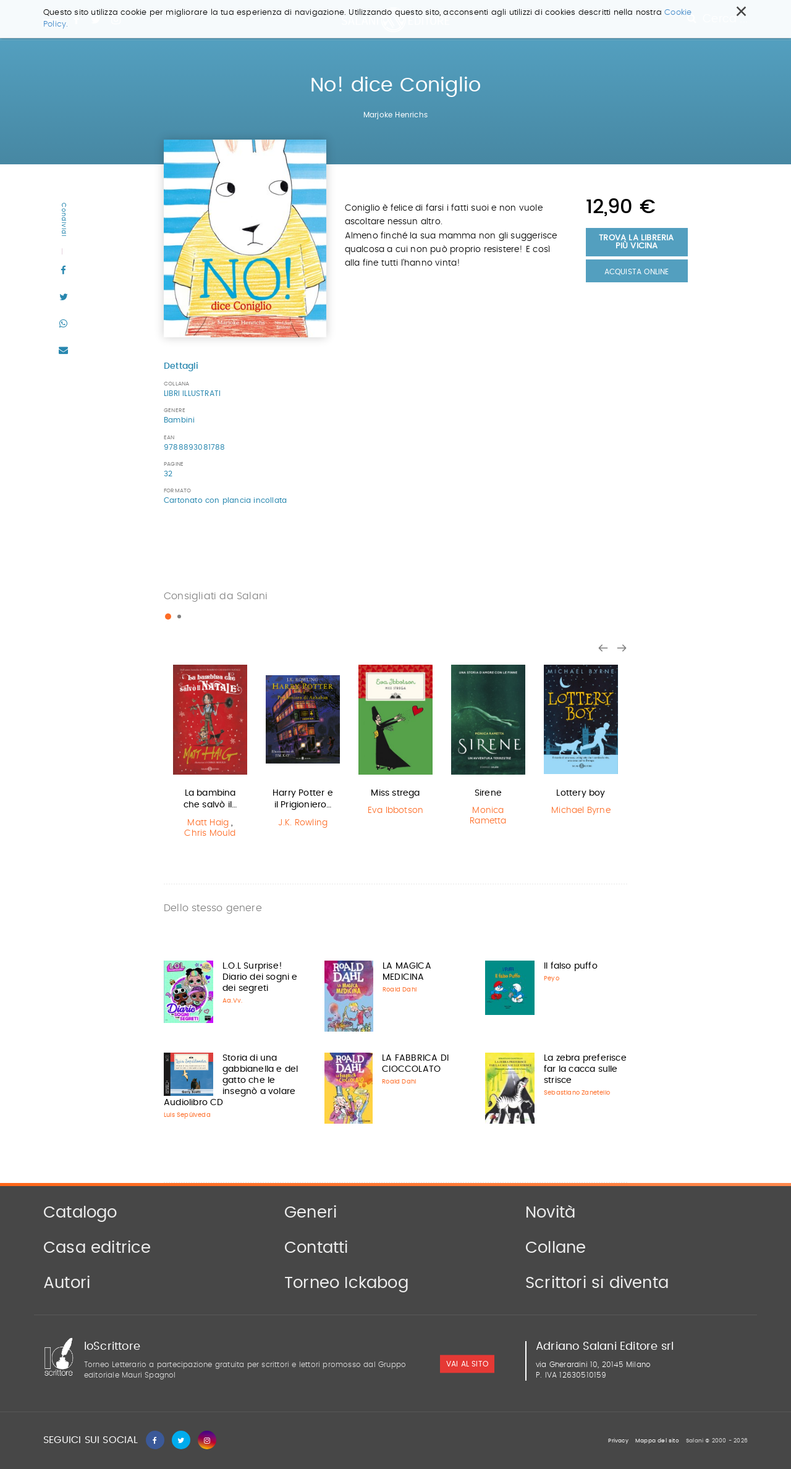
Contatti (316, 1248)
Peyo (551, 978)
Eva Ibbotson (395, 810)
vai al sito (467, 1364)
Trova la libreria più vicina (636, 242)
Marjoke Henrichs (395, 115)
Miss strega (395, 793)
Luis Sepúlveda (187, 1115)
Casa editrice (97, 1248)
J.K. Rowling (303, 823)
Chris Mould (209, 833)
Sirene (488, 793)
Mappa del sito (657, 1441)
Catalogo (80, 1213)
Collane (555, 1248)
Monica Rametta (488, 815)
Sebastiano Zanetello (577, 1093)
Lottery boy (580, 793)
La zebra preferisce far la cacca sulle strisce (585, 1069)
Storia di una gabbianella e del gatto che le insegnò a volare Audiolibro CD (231, 1080)
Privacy (618, 1441)
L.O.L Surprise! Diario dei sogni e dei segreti (260, 977)
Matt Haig (208, 823)
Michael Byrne (581, 810)
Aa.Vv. (232, 1001)
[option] (210, 753)
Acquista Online (636, 272)
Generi (310, 1213)
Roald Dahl (400, 990)
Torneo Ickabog (346, 1283)
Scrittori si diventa (597, 1283)
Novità (550, 1213)
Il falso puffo (571, 966)
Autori (66, 1283)
